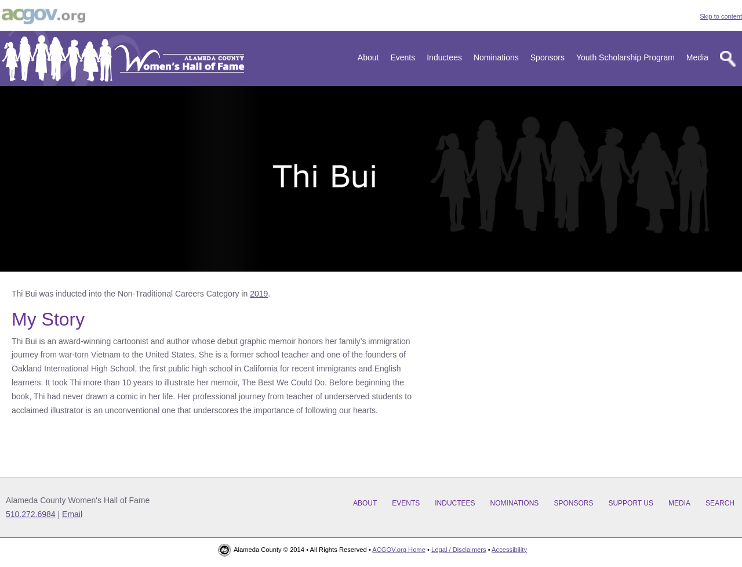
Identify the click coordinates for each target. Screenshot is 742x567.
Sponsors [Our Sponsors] (547, 57)
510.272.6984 (31, 514)
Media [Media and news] (697, 57)
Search (719, 503)
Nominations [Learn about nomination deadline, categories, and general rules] (496, 57)
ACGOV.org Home (398, 549)
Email (72, 514)
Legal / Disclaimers (458, 549)
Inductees (444, 57)
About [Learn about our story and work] (368, 57)
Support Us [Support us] (630, 503)
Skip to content (721, 16)
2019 (259, 293)
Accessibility (509, 549)
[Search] (728, 59)
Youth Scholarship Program (625, 57)
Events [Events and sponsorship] (402, 57)
